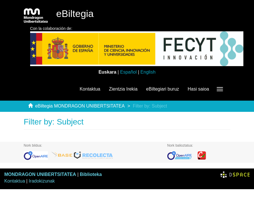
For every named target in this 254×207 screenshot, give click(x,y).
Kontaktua (90, 89)
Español (128, 72)
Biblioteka (91, 174)
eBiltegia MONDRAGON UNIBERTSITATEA (80, 105)
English (147, 72)
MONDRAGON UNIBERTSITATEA (40, 174)
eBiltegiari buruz (162, 89)
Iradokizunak (42, 181)
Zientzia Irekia (123, 89)
